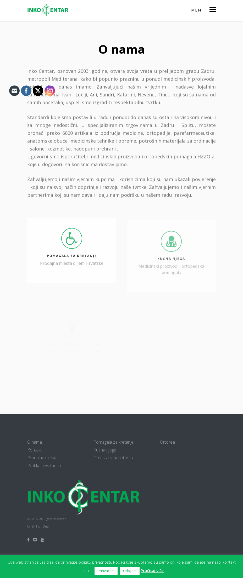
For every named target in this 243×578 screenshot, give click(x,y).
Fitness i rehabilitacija (113, 458)
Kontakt (34, 450)
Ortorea (167, 442)
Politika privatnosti (44, 465)
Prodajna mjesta (42, 458)
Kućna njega (104, 450)
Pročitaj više (152, 570)
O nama (34, 442)
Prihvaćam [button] (106, 570)
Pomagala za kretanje (113, 442)
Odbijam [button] (129, 570)
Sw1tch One (40, 526)
